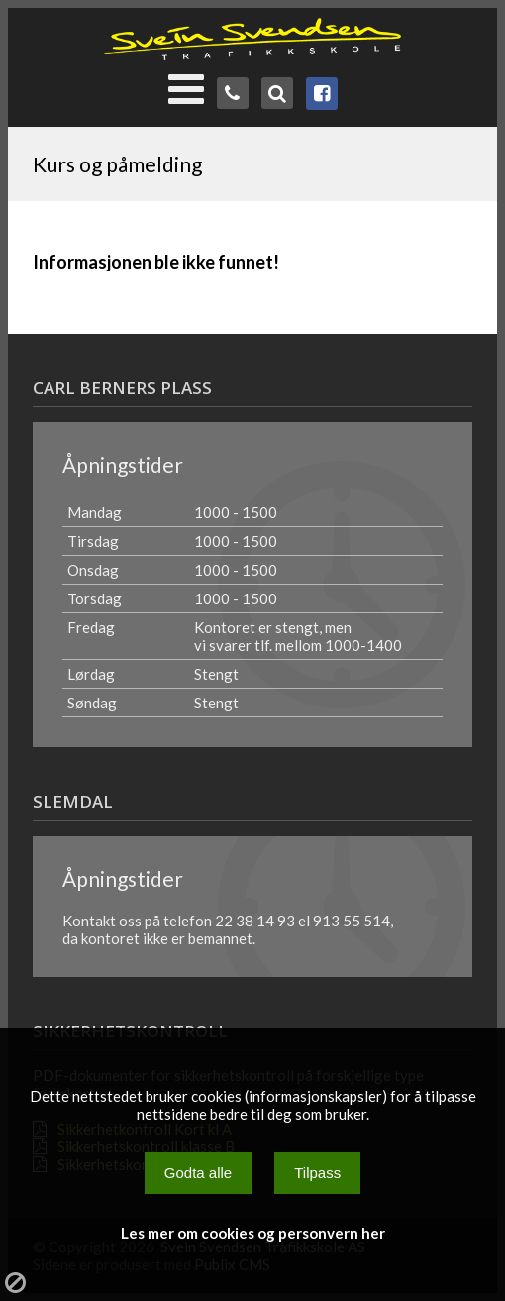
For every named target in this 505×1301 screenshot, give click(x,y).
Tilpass (317, 1172)
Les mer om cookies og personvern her (253, 1233)
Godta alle (198, 1172)
